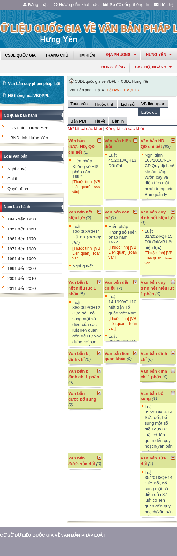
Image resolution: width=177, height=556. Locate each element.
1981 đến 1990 (21, 258)
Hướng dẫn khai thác (76, 4)
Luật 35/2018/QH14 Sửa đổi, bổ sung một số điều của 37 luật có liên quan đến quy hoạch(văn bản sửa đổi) (159, 429)
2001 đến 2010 (21, 278)
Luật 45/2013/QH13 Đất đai (122, 160)
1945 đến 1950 (21, 219)
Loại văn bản (15, 156)
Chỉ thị (13, 178)
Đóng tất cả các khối (125, 128)
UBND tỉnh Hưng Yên (27, 137)
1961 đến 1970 (21, 238)
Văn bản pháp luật (85, 90)
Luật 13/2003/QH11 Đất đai (86, 234)
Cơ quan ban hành (20, 115)
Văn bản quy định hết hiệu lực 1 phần (158, 288)
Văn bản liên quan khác (116, 356)
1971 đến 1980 (21, 248)
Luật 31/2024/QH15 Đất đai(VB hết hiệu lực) (159, 239)
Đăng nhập (36, 4)
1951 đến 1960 (21, 229)
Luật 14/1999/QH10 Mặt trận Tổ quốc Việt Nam (122, 304)
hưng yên (159, 54)
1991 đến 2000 (21, 268)
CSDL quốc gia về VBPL (95, 81)
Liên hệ (164, 4)
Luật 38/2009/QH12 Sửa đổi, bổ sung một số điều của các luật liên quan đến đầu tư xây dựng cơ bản (86, 328)
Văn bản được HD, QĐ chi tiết (81, 146)
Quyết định (17, 188)
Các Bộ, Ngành (153, 67)
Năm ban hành (17, 207)
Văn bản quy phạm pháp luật (34, 83)
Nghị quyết (17, 168)
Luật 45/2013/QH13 (122, 90)
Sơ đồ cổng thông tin (126, 4)
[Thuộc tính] (82, 182)
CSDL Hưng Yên (135, 81)
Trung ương (112, 67)
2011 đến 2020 (21, 288)
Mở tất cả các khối (85, 128)
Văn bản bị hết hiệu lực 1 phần (82, 288)
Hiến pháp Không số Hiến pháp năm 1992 (86, 168)
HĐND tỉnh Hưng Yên (27, 128)
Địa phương (121, 54)
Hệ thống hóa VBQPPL (28, 95)
